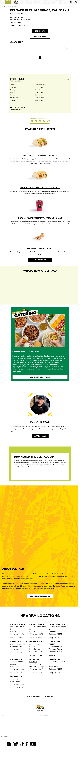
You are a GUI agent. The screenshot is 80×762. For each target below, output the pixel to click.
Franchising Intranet (46, 728)
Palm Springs (17, 624)
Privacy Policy (37, 754)
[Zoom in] (67, 47)
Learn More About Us (40, 596)
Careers (3, 734)
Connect (3, 718)
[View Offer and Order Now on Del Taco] (40, 288)
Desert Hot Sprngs (35, 660)
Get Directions (16, 26)
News (2, 731)
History (3, 728)
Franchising (4, 736)
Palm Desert (17, 659)
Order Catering (40, 37)
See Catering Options (40, 377)
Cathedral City (57, 624)
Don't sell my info (49, 754)
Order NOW (40, 31)
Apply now (40, 436)
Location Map (16, 42)
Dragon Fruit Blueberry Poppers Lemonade (40, 218)
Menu (2, 715)
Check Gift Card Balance (47, 718)
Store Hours (17, 79)
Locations (4, 724)
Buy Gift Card (44, 715)
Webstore (43, 721)
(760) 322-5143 (15, 22)
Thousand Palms (54, 643)
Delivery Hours (18, 107)
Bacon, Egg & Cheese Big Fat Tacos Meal (40, 188)
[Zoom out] (67, 50)
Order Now (40, 259)
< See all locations (9, 6)
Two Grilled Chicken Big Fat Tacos (40, 155)
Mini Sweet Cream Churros (40, 248)
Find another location (40, 696)
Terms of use (27, 754)
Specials (3, 721)
